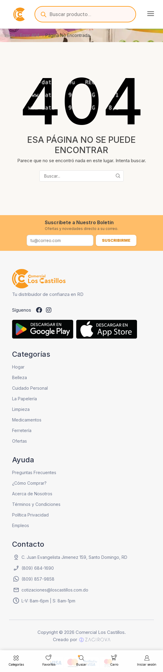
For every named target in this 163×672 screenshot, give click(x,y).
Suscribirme (116, 240)
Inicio (10, 35)
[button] (150, 13)
